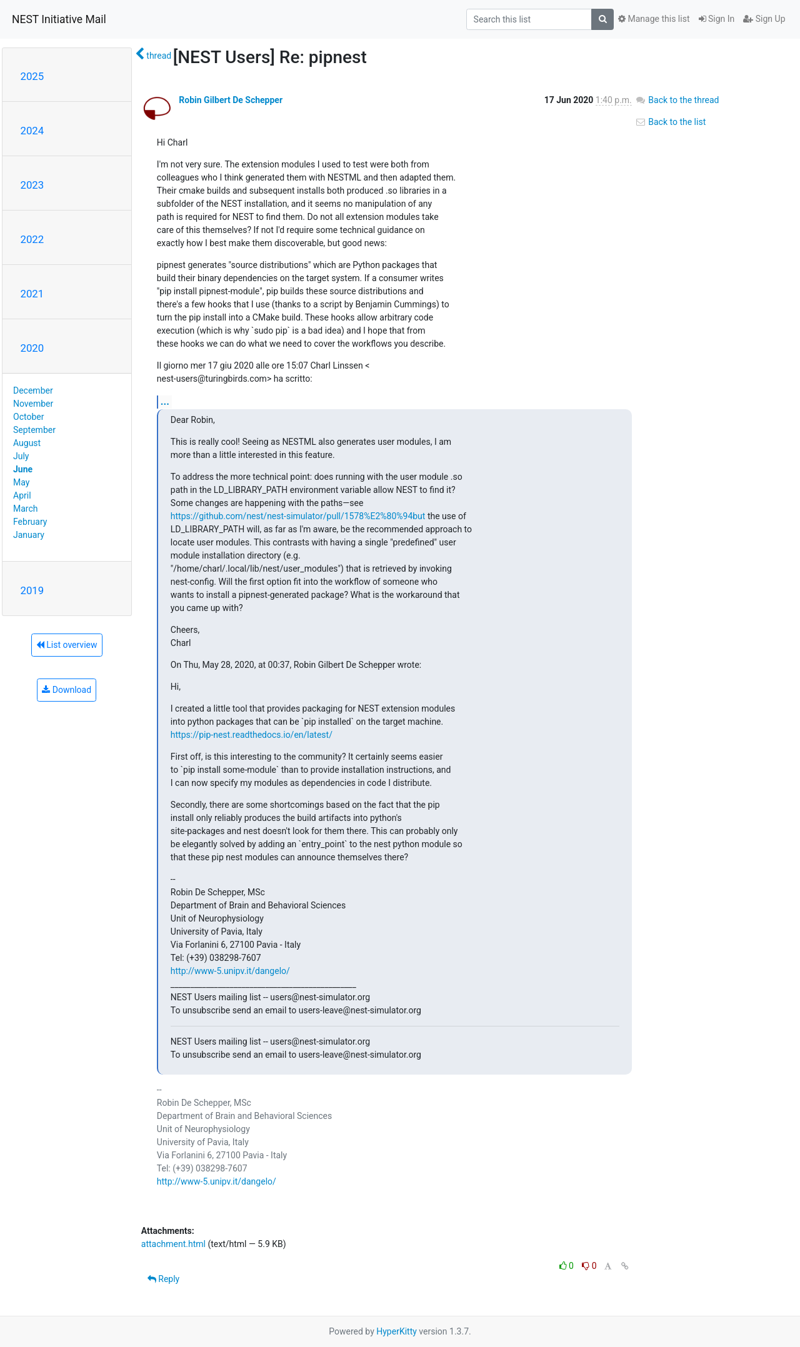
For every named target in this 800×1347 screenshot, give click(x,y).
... (165, 401)
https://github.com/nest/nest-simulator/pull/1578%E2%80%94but (298, 516)
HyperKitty (396, 1331)
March (25, 509)
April (22, 495)
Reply (163, 1279)
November (33, 404)
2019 (32, 590)
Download (66, 690)
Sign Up (764, 19)
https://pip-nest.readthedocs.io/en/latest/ (251, 735)
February (30, 522)
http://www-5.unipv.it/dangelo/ (230, 971)
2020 (32, 348)
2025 (32, 76)
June (22, 469)
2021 (32, 293)
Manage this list (653, 19)
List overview (67, 645)
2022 (32, 239)
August (27, 443)
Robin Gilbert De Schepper (230, 100)
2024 (32, 130)
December (33, 390)
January (28, 535)
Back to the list (670, 122)
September (34, 430)
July (21, 456)
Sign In (717, 19)
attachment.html (173, 1244)
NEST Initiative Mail (59, 19)
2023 (32, 185)
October (28, 417)
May (21, 482)
